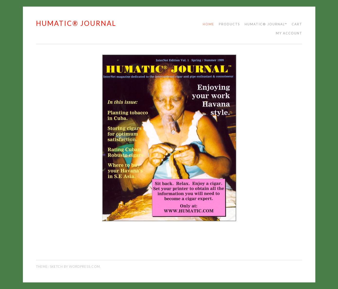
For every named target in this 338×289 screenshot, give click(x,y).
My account (289, 33)
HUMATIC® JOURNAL (76, 23)
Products (229, 24)
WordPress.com (84, 266)
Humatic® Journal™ (266, 24)
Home (208, 24)
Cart (297, 24)
